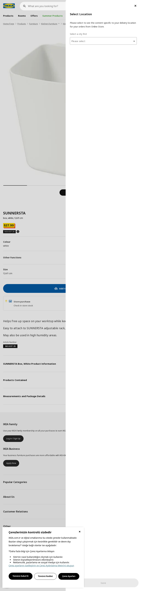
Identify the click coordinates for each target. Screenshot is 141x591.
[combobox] (103, 41)
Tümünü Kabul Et (21, 576)
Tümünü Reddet (45, 576)
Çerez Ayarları (68, 576)
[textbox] (103, 41)
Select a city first (78, 33)
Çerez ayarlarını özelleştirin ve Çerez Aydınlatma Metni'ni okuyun (41, 565)
